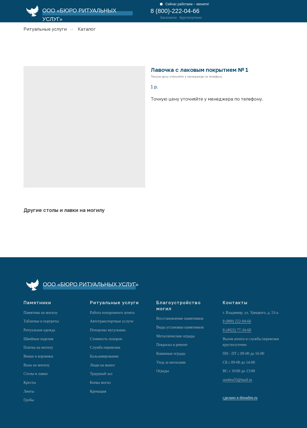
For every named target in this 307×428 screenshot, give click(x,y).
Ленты (29, 391)
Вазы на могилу (37, 365)
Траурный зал (101, 374)
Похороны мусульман (108, 330)
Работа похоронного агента (112, 313)
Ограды (162, 371)
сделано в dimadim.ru (240, 398)
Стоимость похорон (106, 339)
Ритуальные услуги (45, 29)
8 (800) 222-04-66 (237, 321)
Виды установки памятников (180, 327)
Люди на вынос (102, 365)
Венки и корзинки (38, 356)
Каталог (87, 29)
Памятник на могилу (41, 313)
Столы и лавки (36, 374)
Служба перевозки (105, 347)
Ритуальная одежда (39, 330)
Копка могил (100, 382)
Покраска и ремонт (172, 345)
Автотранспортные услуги (111, 321)
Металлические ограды (175, 336)
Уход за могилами (171, 362)
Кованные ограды (170, 353)
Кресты (30, 382)
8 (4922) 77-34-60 (237, 330)
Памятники (37, 302)
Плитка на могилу (38, 347)
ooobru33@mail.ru (237, 380)
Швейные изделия (38, 339)
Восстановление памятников (179, 318)
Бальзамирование (104, 356)
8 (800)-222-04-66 (174, 10)
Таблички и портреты (41, 321)
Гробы (29, 400)
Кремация (98, 391)
